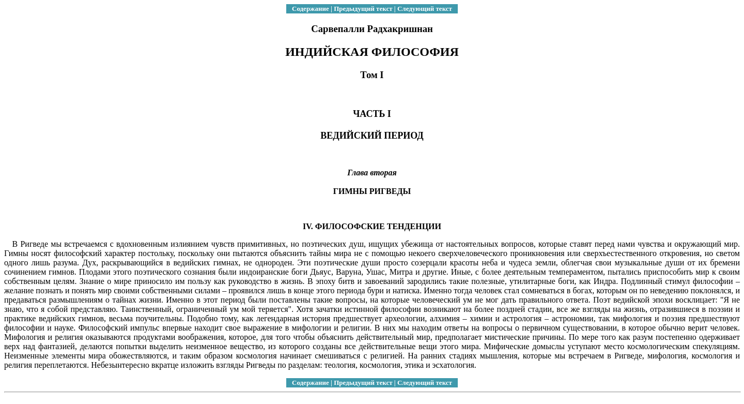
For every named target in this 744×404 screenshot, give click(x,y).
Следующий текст (424, 8)
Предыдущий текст (363, 8)
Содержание (310, 8)
